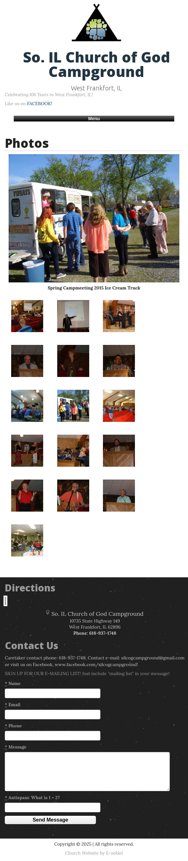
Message (16, 747)
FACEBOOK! (39, 103)
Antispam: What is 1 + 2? (32, 798)
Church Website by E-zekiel (94, 853)
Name (12, 684)
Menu (94, 118)
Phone (13, 726)
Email (12, 705)
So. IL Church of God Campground (96, 64)
